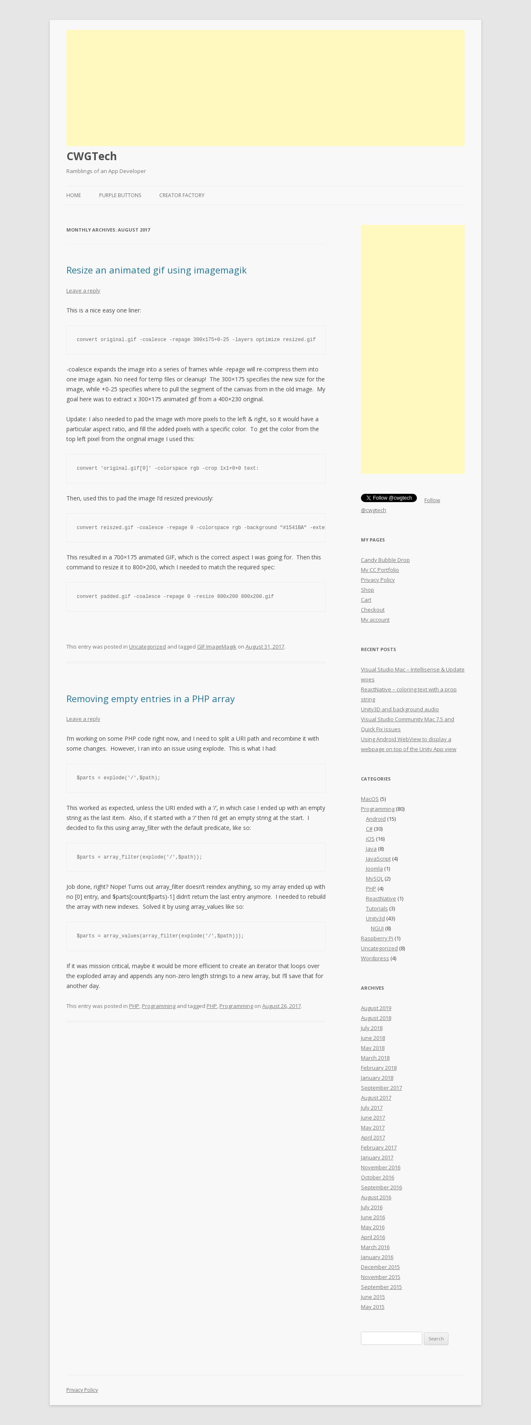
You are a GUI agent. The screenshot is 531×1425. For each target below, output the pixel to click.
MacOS (370, 799)
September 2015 (381, 1287)
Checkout (373, 609)
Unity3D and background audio (400, 709)
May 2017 (373, 1127)
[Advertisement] (265, 88)
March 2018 (375, 1057)
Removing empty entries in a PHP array (150, 698)
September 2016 (381, 1187)
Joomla (374, 868)
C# (369, 828)
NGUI (377, 928)
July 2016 (371, 1207)
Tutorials (377, 908)
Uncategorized (147, 646)
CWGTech (91, 156)
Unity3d (375, 918)
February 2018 (379, 1067)
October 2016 (377, 1177)
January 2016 (377, 1257)
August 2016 (376, 1197)
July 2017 (371, 1107)
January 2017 (377, 1157)
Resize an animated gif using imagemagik (156, 270)
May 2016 (373, 1227)
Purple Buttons (120, 195)
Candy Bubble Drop (385, 560)
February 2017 (379, 1147)
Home (73, 195)
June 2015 (373, 1297)
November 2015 (380, 1277)
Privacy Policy (378, 579)
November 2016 (380, 1167)
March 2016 (375, 1247)
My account (375, 619)
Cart (366, 599)
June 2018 (373, 1038)
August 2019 (376, 1008)
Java (371, 848)
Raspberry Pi (377, 938)
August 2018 (376, 1018)
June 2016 (373, 1217)
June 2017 (373, 1117)
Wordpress (375, 958)
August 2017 (376, 1097)
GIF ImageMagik (216, 646)
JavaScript (378, 858)
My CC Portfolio (380, 569)
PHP (134, 1006)
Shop (367, 589)
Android (376, 818)
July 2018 (371, 1028)
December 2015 (380, 1267)
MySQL (374, 878)
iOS (370, 838)
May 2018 (373, 1048)
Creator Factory (182, 195)
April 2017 (373, 1137)
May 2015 (373, 1306)
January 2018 (377, 1077)
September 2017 (381, 1087)
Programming (158, 1006)
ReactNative (381, 898)
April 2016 (373, 1237)
